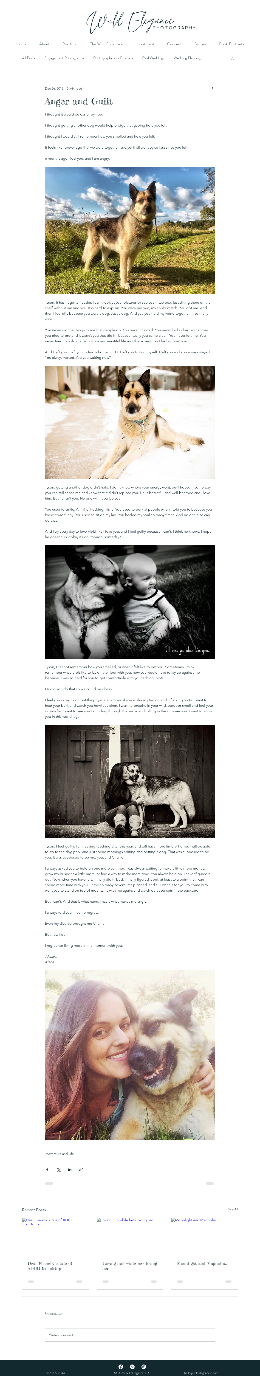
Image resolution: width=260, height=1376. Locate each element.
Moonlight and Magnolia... (202, 1263)
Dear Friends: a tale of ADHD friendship (50, 1266)
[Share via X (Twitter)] (58, 1169)
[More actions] (212, 88)
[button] (232, 58)
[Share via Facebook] (47, 1169)
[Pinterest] (132, 1367)
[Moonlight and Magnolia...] (204, 1236)
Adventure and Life (60, 1154)
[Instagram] (143, 1367)
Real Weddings (153, 58)
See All (233, 1209)
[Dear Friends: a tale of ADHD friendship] (55, 1236)
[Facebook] (121, 1367)
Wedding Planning (187, 58)
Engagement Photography (64, 58)
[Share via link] (81, 1169)
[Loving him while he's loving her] (130, 1236)
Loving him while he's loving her (129, 1266)
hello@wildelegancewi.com (201, 1372)
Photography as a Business (113, 58)
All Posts (28, 58)
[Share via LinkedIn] (70, 1169)
